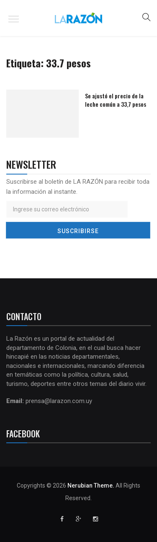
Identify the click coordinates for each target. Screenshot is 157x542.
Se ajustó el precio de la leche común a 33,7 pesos (115, 99)
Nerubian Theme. (91, 485)
